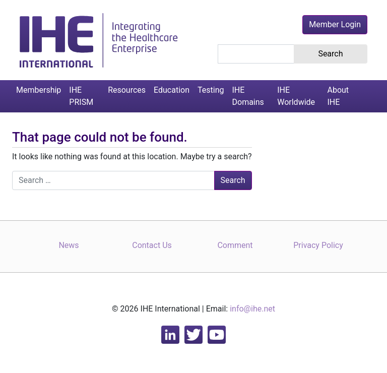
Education (171, 90)
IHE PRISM (81, 96)
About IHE (338, 96)
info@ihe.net (252, 309)
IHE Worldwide (296, 96)
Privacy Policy (318, 245)
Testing (211, 90)
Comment (234, 245)
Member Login (335, 24)
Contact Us (152, 245)
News (68, 245)
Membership (38, 90)
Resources (127, 90)
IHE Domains (248, 96)
